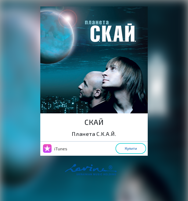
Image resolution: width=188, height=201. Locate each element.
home (99, 172)
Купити (131, 148)
